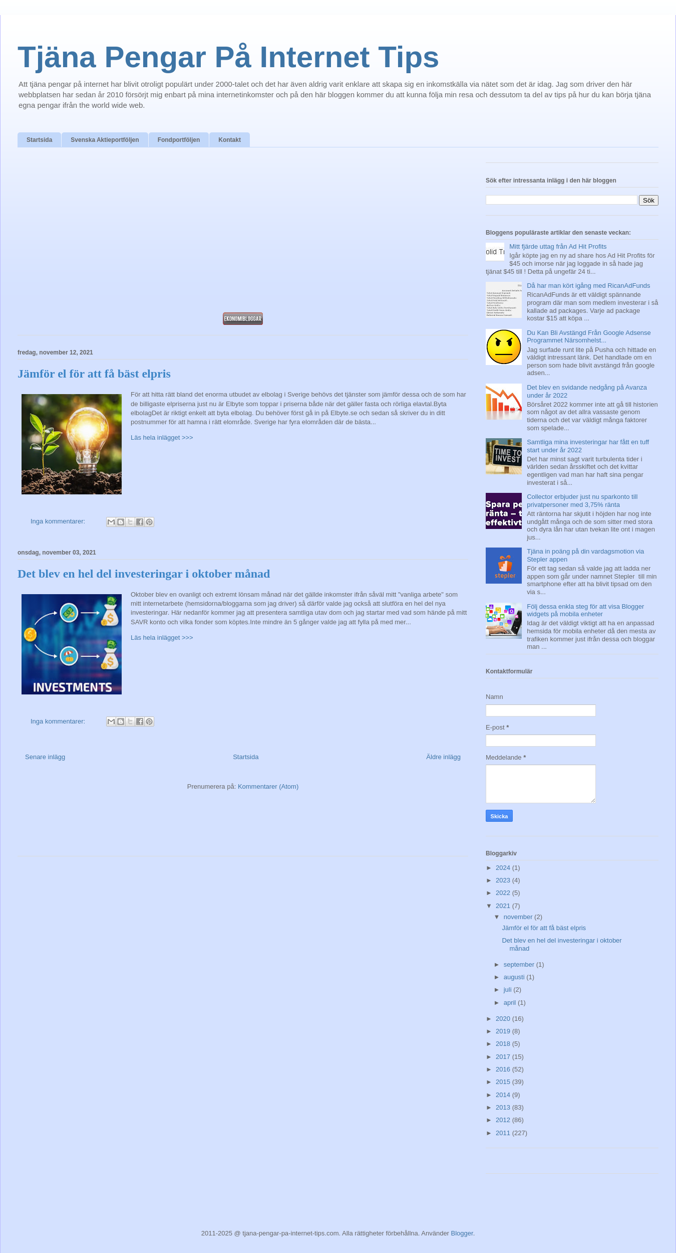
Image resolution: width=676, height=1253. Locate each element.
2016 (504, 1069)
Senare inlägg (45, 757)
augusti (515, 977)
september (520, 964)
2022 (504, 893)
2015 (504, 1082)
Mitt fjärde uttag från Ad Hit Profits (557, 246)
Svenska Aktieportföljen (105, 139)
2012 (504, 1120)
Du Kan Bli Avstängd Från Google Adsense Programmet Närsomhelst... (589, 336)
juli (509, 989)
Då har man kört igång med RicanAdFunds (588, 285)
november (519, 917)
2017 (504, 1056)
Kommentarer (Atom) (268, 786)
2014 (504, 1095)
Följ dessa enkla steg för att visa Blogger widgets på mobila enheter (585, 610)
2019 (504, 1031)
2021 (504, 906)
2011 (504, 1133)
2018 (504, 1043)
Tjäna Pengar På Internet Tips (228, 57)
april (511, 1002)
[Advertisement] (243, 232)
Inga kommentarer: (59, 521)
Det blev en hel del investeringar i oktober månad (144, 573)
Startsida (39, 139)
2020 (504, 1018)
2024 (504, 867)
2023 (504, 880)
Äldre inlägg (443, 757)
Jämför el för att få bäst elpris (94, 373)
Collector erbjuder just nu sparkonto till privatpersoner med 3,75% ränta (582, 500)
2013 (504, 1107)
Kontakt (229, 139)
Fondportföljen (179, 139)
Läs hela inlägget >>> (162, 437)
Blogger (462, 1233)
